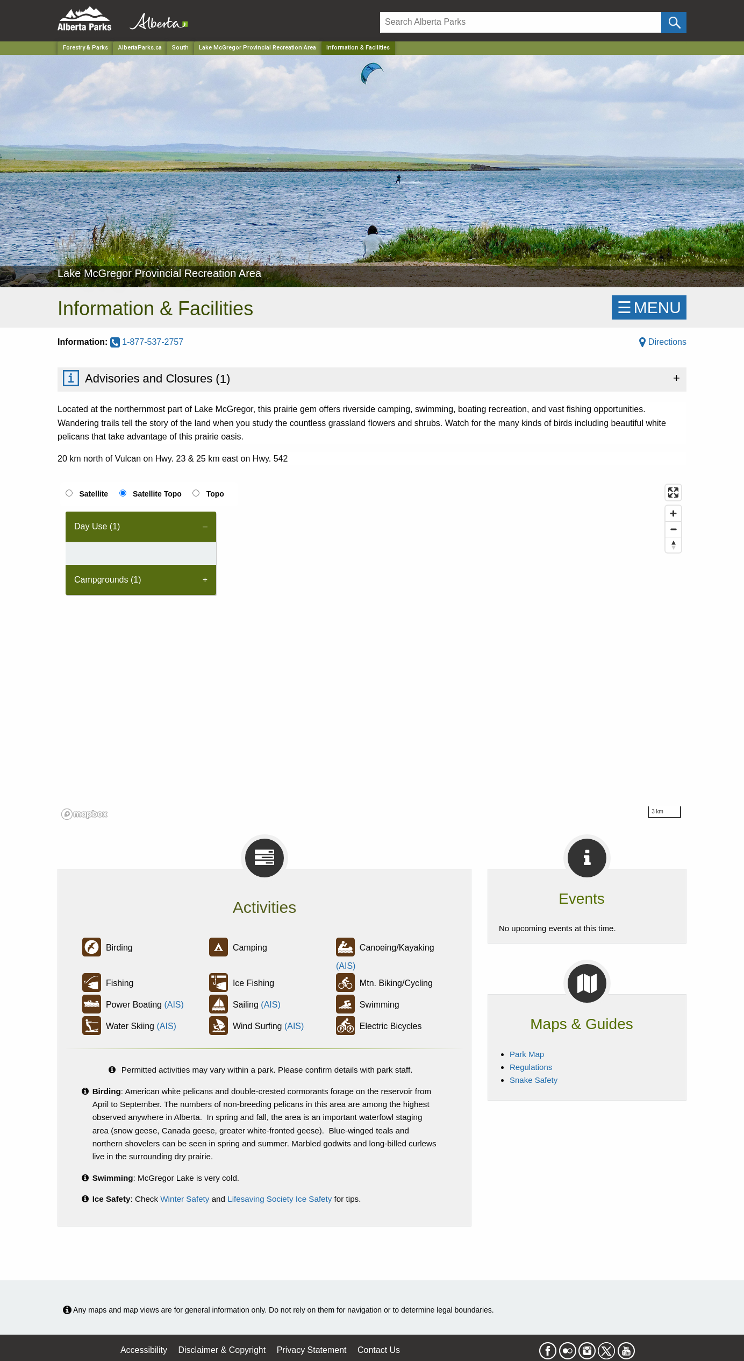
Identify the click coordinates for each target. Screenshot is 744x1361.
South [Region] (180, 47)
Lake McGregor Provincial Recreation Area (257, 47)
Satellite (93, 494)
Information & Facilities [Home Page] (358, 47)
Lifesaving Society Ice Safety (279, 1198)
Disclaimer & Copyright (222, 1350)
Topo (215, 494)
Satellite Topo (157, 494)
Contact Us (378, 1350)
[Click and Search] (673, 22)
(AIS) (345, 965)
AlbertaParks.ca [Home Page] (140, 47)
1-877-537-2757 (146, 341)
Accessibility (143, 1350)
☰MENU (649, 307)
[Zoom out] (673, 529)
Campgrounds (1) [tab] (107, 579)
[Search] (520, 22)
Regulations (531, 1067)
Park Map (527, 1054)
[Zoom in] (673, 513)
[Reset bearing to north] (673, 544)
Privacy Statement (312, 1350)
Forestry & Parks (85, 47)
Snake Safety (533, 1079)
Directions (662, 341)
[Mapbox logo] (84, 814)
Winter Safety (184, 1198)
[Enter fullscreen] (673, 492)
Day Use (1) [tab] (97, 526)
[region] (372, 651)
